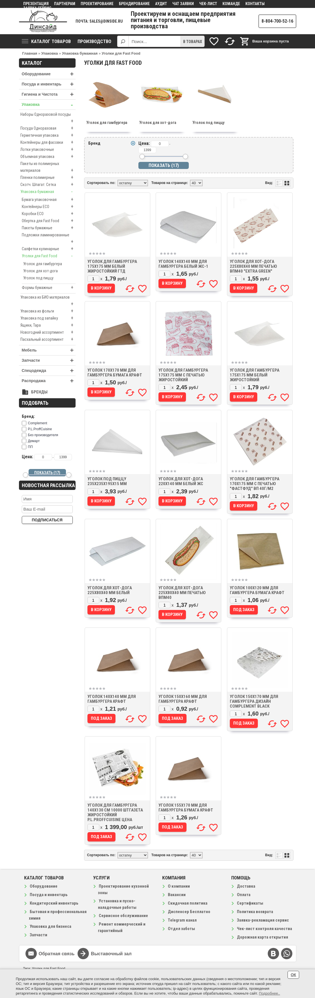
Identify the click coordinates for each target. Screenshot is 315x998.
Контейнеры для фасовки (48, 142)
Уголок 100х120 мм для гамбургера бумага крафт (257, 590)
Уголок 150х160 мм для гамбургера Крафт (182, 699)
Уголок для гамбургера (42, 264)
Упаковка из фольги (48, 311)
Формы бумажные (49, 287)
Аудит (161, 3)
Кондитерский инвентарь (54, 903)
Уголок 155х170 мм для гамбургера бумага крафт (185, 808)
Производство (94, 41)
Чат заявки (183, 3)
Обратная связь (57, 953)
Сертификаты (250, 903)
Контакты (255, 3)
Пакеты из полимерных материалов (48, 167)
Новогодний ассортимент (48, 332)
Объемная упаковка (48, 156)
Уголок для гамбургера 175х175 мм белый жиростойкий (254, 375)
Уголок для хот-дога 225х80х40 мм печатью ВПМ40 (182, 592)
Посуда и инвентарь (49, 84)
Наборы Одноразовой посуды (48, 118)
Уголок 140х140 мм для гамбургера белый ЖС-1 (183, 264)
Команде (231, 3)
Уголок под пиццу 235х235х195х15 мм (107, 481)
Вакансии (177, 894)
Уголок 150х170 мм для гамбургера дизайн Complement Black (254, 701)
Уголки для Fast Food (49, 255)
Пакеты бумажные (49, 227)
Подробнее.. (269, 993)
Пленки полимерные (48, 177)
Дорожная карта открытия (262, 937)
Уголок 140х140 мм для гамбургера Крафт (111, 699)
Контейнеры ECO (49, 206)
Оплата (243, 894)
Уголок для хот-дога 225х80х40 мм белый (109, 590)
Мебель (49, 350)
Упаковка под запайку (48, 318)
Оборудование (49, 74)
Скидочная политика (187, 903)
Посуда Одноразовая (48, 128)
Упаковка (49, 104)
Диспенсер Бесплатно (189, 911)
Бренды (39, 392)
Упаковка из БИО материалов (48, 301)
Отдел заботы (181, 928)
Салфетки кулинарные (49, 248)
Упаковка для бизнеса (50, 926)
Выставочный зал (111, 953)
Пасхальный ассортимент (48, 339)
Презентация (36, 3)
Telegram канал (182, 920)
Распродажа (49, 380)
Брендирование (134, 3)
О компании (179, 886)
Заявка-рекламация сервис (263, 920)
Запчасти (49, 360)
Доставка (246, 886)
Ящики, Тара (48, 325)
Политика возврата (255, 911)
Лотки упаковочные (48, 149)
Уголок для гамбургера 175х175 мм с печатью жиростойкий (183, 375)
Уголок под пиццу (38, 278)
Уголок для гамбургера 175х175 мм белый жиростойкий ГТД (112, 266)
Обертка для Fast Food (49, 220)
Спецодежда (49, 370)
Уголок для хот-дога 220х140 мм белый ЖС (180, 481)
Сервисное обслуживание (123, 915)
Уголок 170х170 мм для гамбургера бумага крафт (114, 373)
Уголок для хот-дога (40, 271)
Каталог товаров (46, 41)
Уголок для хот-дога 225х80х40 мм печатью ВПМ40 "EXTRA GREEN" (253, 266)
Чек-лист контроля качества (264, 928)
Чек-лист (208, 3)
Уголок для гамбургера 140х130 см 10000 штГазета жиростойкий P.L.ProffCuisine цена (115, 812)
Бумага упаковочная (49, 199)
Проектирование (97, 3)
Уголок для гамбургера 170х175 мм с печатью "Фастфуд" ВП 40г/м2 (254, 483)
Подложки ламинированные (49, 239)
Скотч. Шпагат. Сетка (48, 184)
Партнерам (64, 3)
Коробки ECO (49, 213)
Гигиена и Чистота (49, 94)
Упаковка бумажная (48, 191)
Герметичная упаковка (48, 135)
